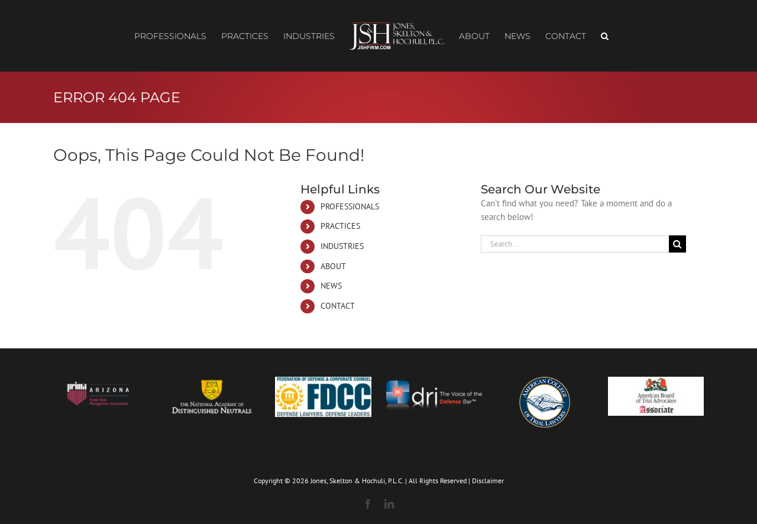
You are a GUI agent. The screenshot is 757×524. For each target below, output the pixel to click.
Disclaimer (488, 480)
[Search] (677, 244)
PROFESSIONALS (350, 206)
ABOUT (333, 266)
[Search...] (575, 244)
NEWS (331, 285)
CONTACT (338, 305)
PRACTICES (340, 226)
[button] (605, 36)
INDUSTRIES (342, 246)
